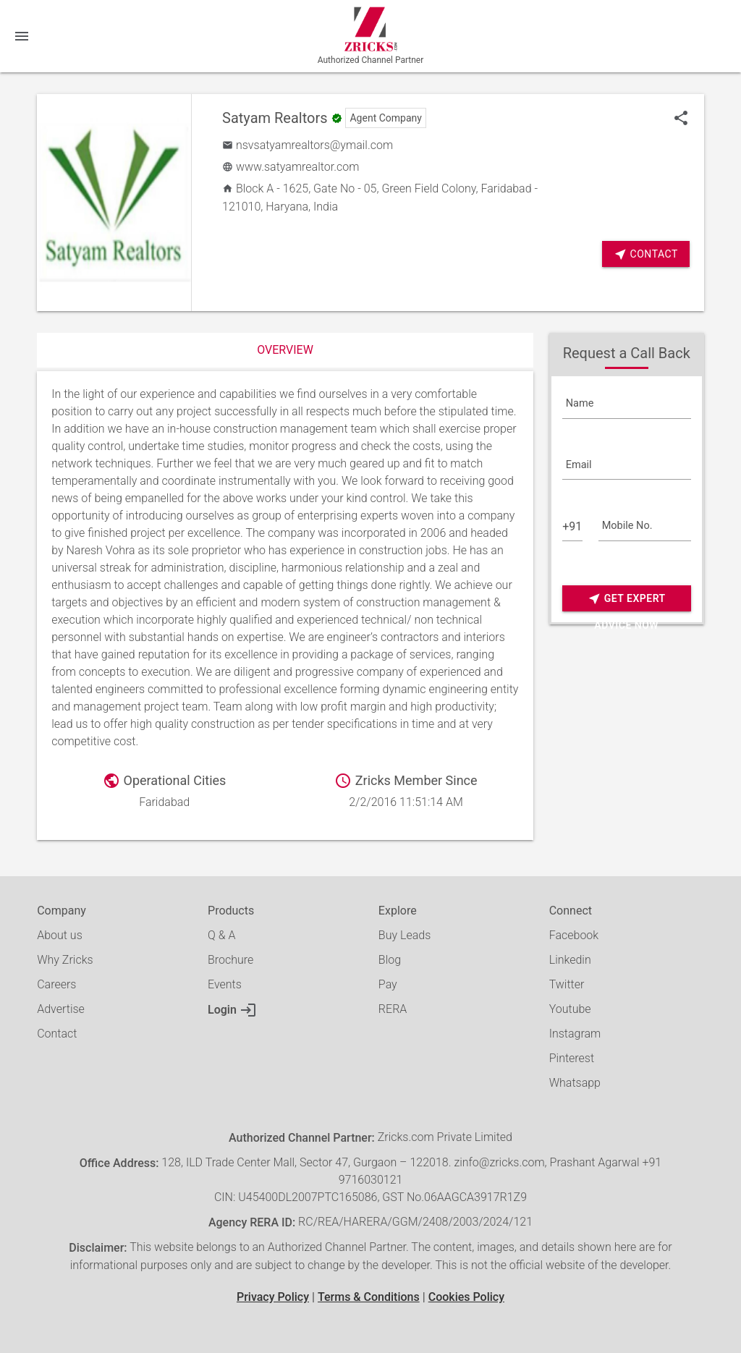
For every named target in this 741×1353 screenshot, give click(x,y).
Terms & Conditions (369, 1297)
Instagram (575, 1033)
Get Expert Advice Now (627, 598)
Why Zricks (65, 960)
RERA (392, 1009)
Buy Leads (404, 935)
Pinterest (571, 1058)
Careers (56, 984)
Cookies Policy (466, 1297)
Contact (646, 254)
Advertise (61, 1009)
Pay (387, 984)
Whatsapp (575, 1083)
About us (59, 935)
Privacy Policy (273, 1297)
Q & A (221, 935)
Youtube (570, 1009)
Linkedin (570, 960)
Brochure (230, 960)
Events (225, 984)
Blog (389, 960)
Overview (285, 350)
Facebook (573, 935)
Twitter (567, 984)
